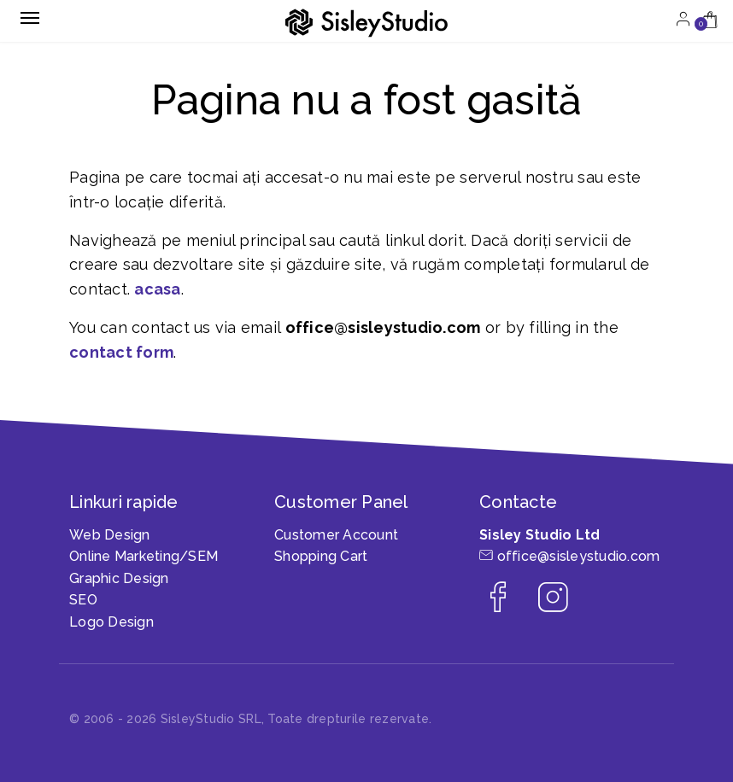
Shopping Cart (320, 556)
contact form (121, 352)
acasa (157, 289)
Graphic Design (119, 578)
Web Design (109, 535)
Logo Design (111, 622)
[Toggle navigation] (30, 18)
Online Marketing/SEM (143, 556)
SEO (83, 600)
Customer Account (336, 535)
